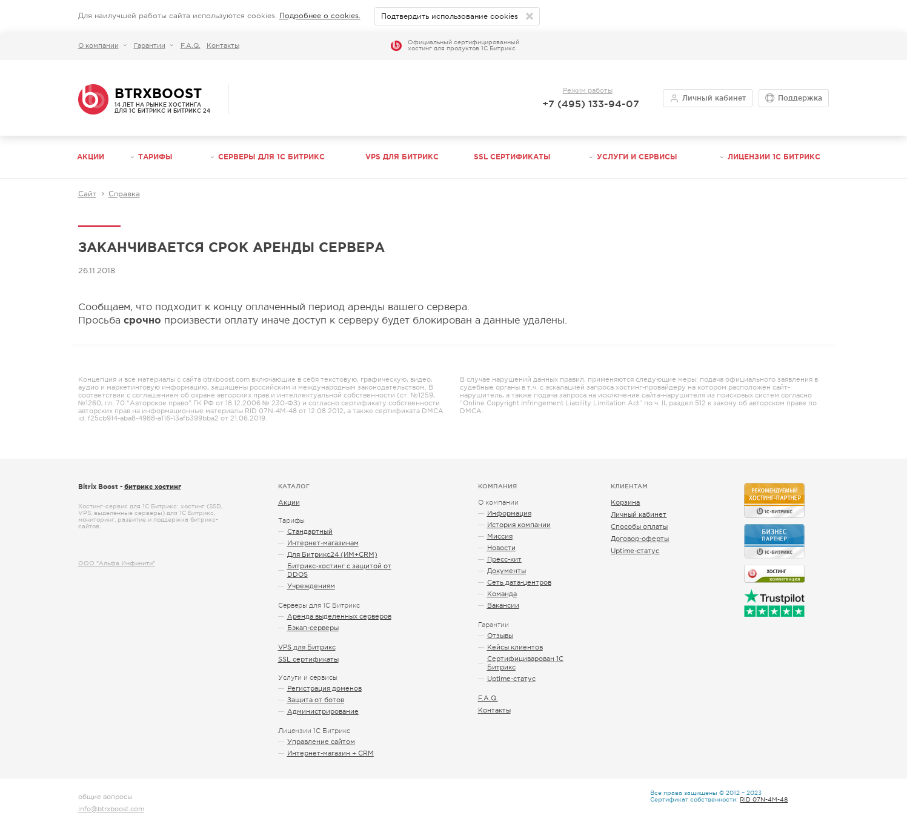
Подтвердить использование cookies (450, 16)
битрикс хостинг (152, 486)
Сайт (87, 194)
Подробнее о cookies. (319, 16)
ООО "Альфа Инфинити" (116, 563)
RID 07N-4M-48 (764, 799)
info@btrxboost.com (111, 808)
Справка (124, 194)
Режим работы (588, 90)
